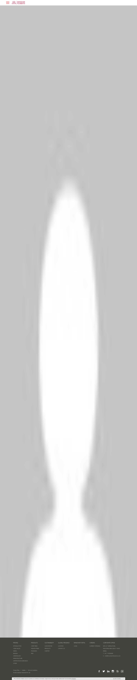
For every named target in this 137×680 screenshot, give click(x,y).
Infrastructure (17, 658)
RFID (32, 653)
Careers (92, 643)
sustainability (49, 643)
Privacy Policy (16, 670)
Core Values (16, 648)
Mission (15, 653)
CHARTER (47, 651)
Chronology (17, 656)
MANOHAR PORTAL (79, 643)
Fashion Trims (35, 648)
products (34, 643)
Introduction (17, 646)
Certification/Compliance (20, 661)
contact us (61, 648)
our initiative (48, 646)
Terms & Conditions (32, 670)
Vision (15, 651)
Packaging (34, 651)
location (60, 646)
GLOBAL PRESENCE (64, 643)
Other (15, 663)
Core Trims (34, 646)
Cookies (24, 670)
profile (15, 643)
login (75, 646)
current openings (95, 646)
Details (74, 678)
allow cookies (117, 678)
